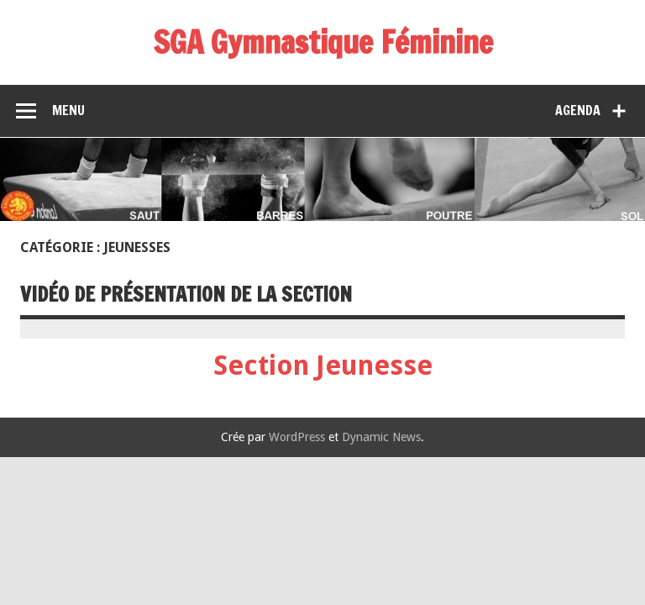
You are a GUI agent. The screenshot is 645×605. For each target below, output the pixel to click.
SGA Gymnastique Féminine (323, 42)
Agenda (577, 110)
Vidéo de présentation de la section (186, 294)
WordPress (297, 437)
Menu (68, 110)
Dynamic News (381, 437)
